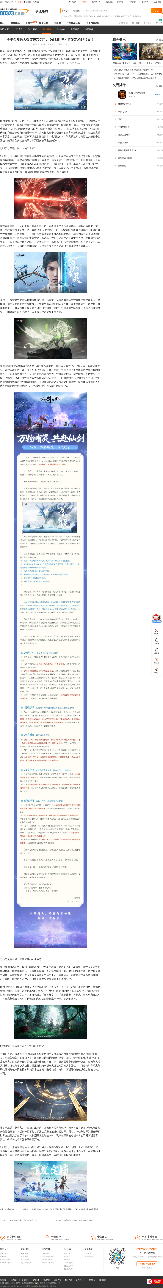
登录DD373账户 (6, 1263)
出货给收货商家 (48, 1256)
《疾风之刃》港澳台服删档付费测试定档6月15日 (133, 70)
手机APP (159, 23)
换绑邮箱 (67, 1260)
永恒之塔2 (100, 16)
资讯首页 (4, 29)
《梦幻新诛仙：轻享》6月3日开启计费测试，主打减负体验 (137, 74)
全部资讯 (18, 29)
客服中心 (147, 23)
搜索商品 (24, 1253)
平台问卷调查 (92, 23)
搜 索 (156, 11)
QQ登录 (28, 2)
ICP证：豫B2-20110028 (25, 1283)
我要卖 (57, 23)
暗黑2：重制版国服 (75, 16)
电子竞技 (75, 29)
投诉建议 (25, 1280)
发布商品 (45, 1253)
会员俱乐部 (123, 23)
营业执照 (46, 1280)
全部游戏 (15, 23)
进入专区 (158, 94)
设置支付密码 (68, 1263)
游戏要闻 (32, 29)
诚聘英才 (36, 1280)
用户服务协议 (90, 1256)
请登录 (20, 2)
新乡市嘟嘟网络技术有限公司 (32, 1286)
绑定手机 (67, 1256)
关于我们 (3, 1280)
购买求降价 (25, 1260)
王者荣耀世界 (115, 16)
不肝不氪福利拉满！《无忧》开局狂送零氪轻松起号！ (135, 78)
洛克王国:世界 (126, 16)
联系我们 (14, 1280)
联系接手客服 (5, 1260)
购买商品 (24, 1256)
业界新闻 (89, 29)
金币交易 (43, 23)
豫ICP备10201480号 (7, 1283)
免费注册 (36, 2)
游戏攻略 (61, 29)
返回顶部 (102, 1280)
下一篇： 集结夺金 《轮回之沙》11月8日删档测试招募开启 (74, 1220)
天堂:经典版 (137, 16)
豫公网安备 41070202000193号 (47, 1283)
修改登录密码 (68, 1269)
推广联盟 (136, 23)
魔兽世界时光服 (89, 16)
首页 (2, 23)
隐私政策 (88, 1253)
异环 (107, 16)
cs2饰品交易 (73, 23)
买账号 (29, 23)
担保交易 (3, 1253)
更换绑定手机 (68, 1266)
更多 (159, 40)
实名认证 (67, 1253)
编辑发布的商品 (48, 1263)
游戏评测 (46, 29)
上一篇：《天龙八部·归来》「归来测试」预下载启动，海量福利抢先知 (19, 1220)
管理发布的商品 (48, 1260)
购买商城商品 (26, 1263)
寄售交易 (3, 1256)
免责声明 (57, 1280)
